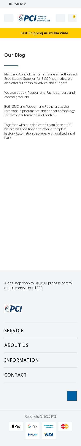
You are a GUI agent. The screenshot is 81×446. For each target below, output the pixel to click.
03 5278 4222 (14, 4)
